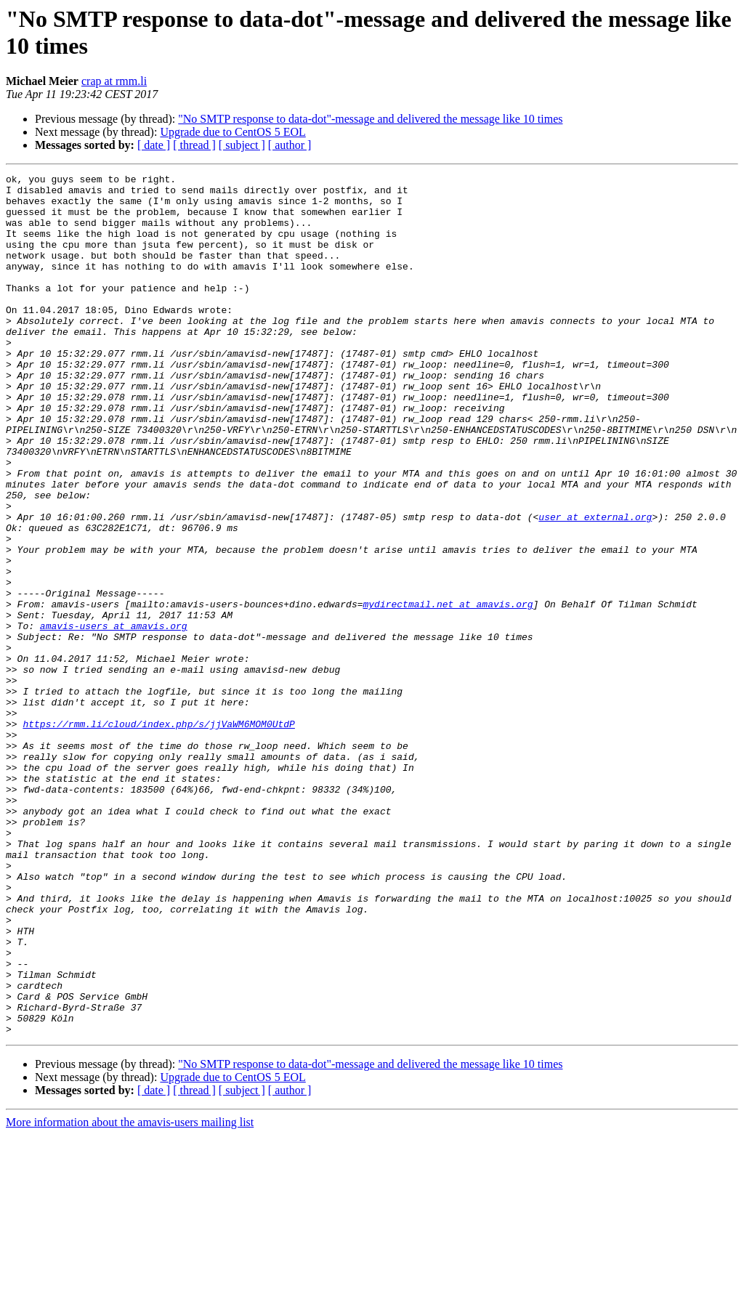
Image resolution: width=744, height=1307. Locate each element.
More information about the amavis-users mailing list (130, 1294)
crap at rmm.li (114, 81)
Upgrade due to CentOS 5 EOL (232, 132)
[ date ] (153, 145)
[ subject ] (242, 145)
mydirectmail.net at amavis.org (448, 690)
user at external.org (595, 586)
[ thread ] (194, 145)
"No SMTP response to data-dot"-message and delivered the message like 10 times (370, 119)
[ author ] (290, 145)
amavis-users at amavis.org (113, 717)
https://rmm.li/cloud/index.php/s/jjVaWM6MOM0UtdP (158, 834)
